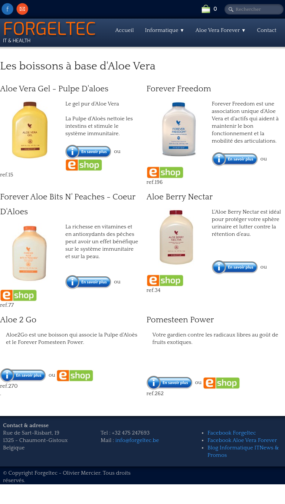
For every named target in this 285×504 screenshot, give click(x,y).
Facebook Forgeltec (231, 433)
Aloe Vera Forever (221, 30)
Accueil (124, 30)
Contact (266, 30)
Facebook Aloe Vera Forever (242, 440)
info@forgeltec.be (137, 440)
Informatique (164, 30)
